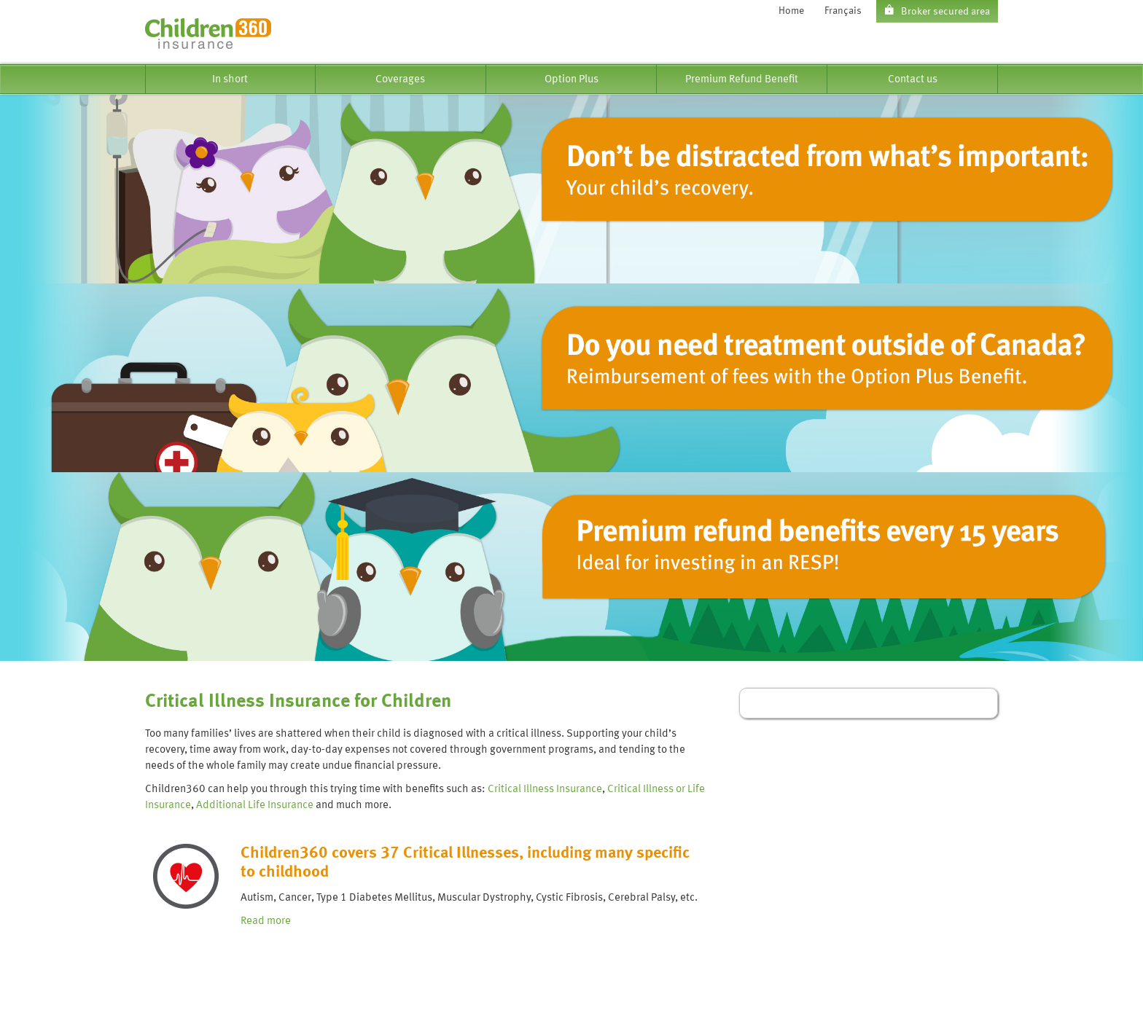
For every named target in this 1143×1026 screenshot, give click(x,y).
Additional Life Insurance (254, 805)
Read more (266, 921)
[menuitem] (230, 79)
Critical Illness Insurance (545, 789)
